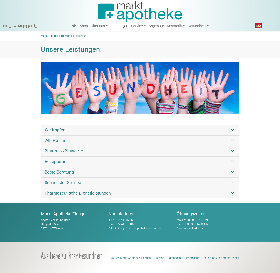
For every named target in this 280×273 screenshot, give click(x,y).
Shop (84, 26)
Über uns (98, 26)
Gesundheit (197, 26)
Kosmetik (174, 26)
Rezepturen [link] (55, 161)
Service (137, 26)
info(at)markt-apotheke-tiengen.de (139, 228)
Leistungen (119, 26)
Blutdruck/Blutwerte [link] (64, 151)
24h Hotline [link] (55, 140)
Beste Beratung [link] (59, 172)
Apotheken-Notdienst (190, 228)
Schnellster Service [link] (63, 182)
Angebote (156, 26)
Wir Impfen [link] (55, 129)
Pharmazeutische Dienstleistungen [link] (78, 193)
